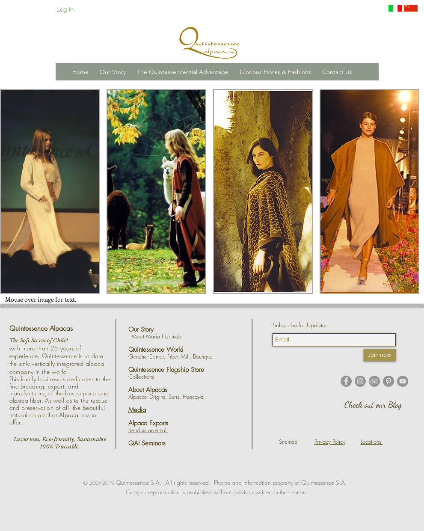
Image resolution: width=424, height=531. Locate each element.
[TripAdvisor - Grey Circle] (374, 381)
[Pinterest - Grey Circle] (388, 381)
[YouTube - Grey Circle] (402, 381)
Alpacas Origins (146, 396)
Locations (372, 441)
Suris (174, 396)
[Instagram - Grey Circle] (360, 381)
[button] (112, 72)
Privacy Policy (329, 441)
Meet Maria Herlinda (159, 336)
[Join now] (380, 355)
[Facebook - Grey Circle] (346, 381)
